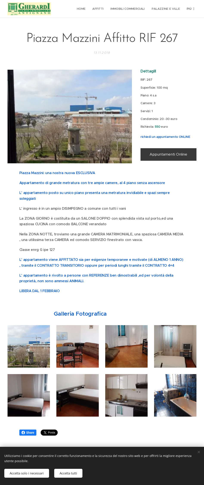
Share (28, 432)
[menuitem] (82, 8)
